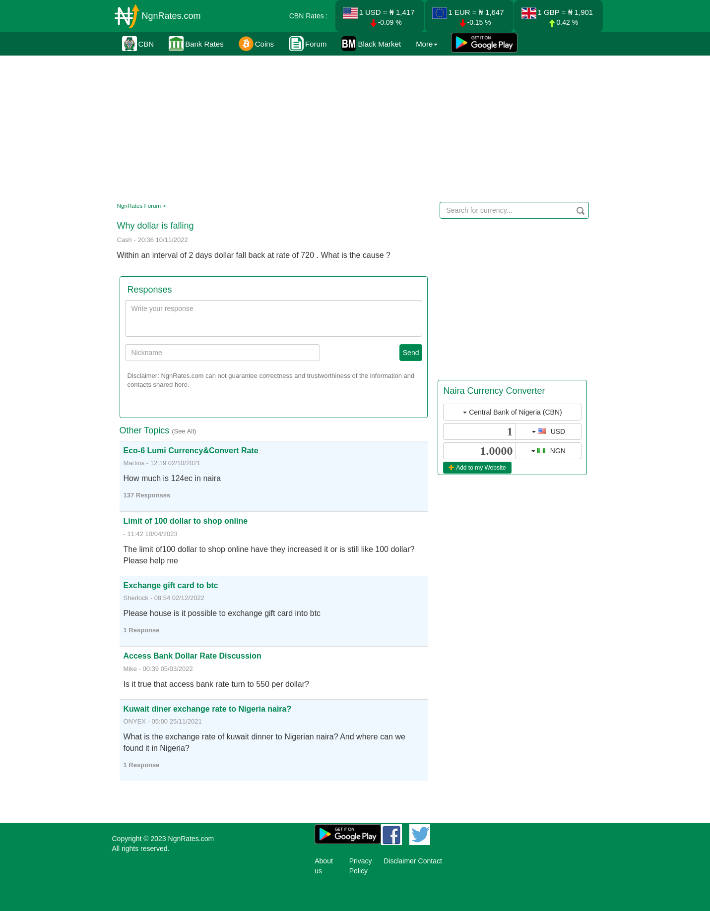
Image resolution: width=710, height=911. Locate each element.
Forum (307, 43)
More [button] (427, 44)
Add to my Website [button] (477, 467)
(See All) (184, 431)
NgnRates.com (171, 16)
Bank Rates (196, 43)
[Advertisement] (353, 126)
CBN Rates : (308, 16)
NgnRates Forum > (141, 205)
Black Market (371, 43)
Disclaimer (400, 861)
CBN (138, 43)
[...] (479, 431)
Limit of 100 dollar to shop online (186, 521)
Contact (430, 861)
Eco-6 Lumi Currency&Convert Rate (191, 450)
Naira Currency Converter (494, 391)
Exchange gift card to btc (171, 585)
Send (411, 353)
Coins (256, 43)
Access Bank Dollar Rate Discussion (192, 656)
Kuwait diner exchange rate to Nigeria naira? (208, 709)
